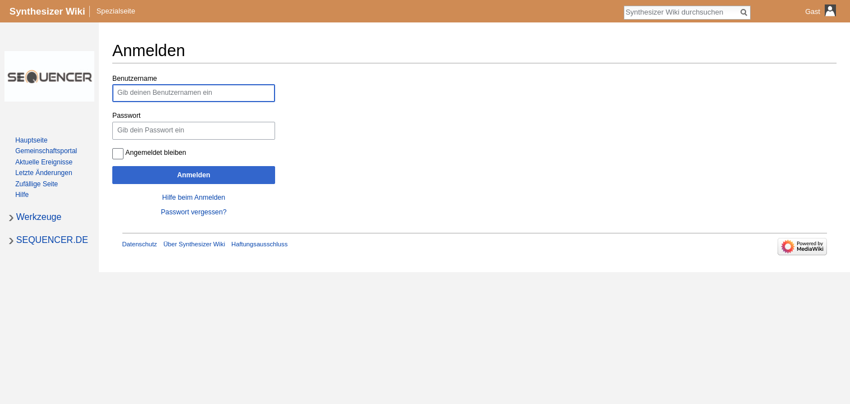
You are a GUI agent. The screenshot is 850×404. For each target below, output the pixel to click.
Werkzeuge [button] (39, 217)
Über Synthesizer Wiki (194, 244)
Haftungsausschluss (259, 244)
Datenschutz (139, 244)
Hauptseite (31, 140)
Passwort (126, 116)
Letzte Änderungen (43, 173)
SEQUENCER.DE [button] (52, 240)
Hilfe (22, 195)
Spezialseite (116, 11)
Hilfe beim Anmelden (193, 197)
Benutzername (134, 78)
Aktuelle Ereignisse (43, 162)
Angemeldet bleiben (155, 153)
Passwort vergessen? (193, 212)
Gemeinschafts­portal (46, 151)
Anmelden (193, 175)
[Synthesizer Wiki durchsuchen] (681, 11)
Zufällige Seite (36, 184)
